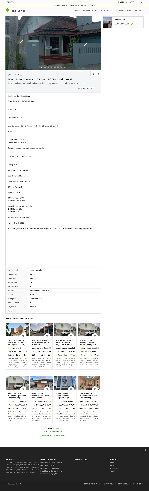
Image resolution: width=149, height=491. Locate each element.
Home (55, 5)
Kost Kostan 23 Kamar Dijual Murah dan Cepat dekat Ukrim (40, 397)
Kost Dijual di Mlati (47, 465)
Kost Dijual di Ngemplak (49, 468)
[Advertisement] (53, 247)
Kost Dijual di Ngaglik (48, 474)
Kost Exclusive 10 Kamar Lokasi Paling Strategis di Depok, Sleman (17, 343)
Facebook (114, 468)
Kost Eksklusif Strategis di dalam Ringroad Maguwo (88, 342)
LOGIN (122, 2)
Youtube (113, 471)
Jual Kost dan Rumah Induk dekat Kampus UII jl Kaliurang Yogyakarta (88, 398)
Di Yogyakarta (74, 5)
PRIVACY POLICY (109, 484)
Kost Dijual (63, 5)
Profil (138, 10)
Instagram (114, 465)
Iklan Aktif (107, 10)
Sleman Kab (85, 5)
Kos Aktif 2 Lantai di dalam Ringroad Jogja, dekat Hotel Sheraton (64, 343)
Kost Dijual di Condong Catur (51, 471)
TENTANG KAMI (124, 484)
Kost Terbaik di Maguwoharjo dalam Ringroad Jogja (17, 396)
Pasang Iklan (90, 10)
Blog (112, 463)
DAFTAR (131, 2)
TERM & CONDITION (92, 484)
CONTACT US (138, 484)
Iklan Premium (124, 10)
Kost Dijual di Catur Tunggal (51, 463)
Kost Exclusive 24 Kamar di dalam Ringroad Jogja (63, 396)
